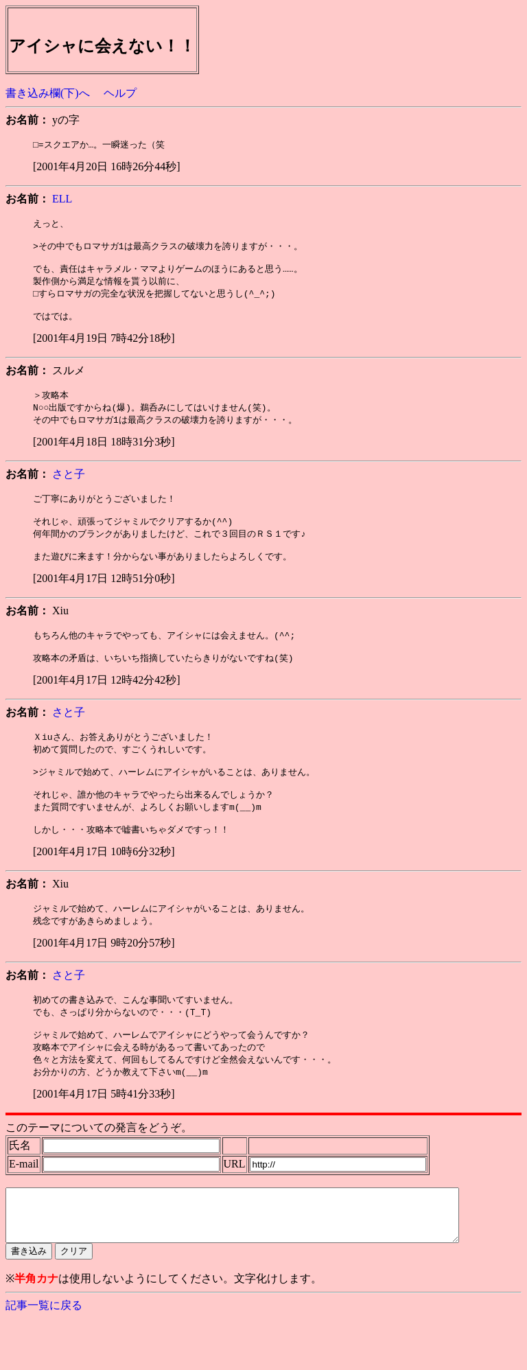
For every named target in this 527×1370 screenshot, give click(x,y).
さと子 (68, 487)
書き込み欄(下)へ (47, 93)
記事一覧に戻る (43, 1356)
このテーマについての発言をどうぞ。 (98, 1168)
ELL (62, 199)
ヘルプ (120, 93)
